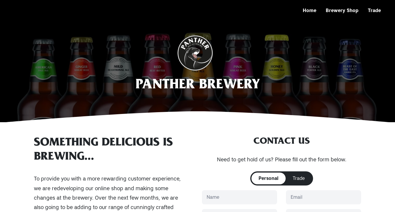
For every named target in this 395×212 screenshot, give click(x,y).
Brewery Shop (342, 10)
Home (309, 10)
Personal (269, 178)
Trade (374, 10)
